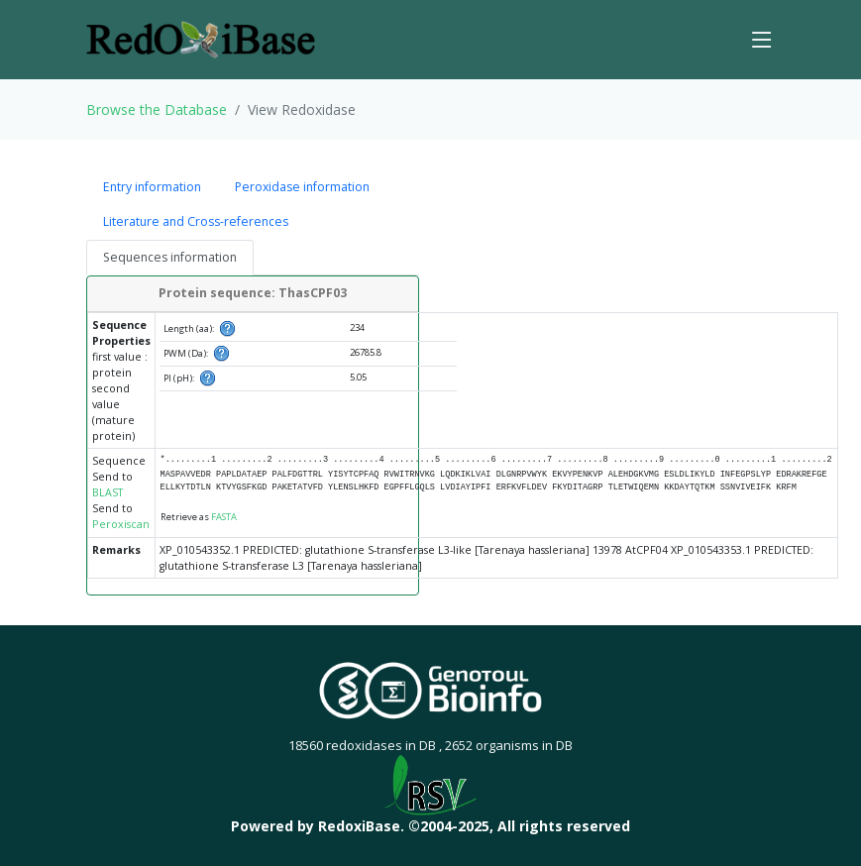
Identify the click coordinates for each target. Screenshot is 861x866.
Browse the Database (156, 109)
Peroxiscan (121, 524)
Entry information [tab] (152, 186)
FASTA (224, 516)
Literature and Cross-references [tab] (195, 221)
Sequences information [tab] (170, 257)
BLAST (107, 492)
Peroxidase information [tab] (302, 186)
